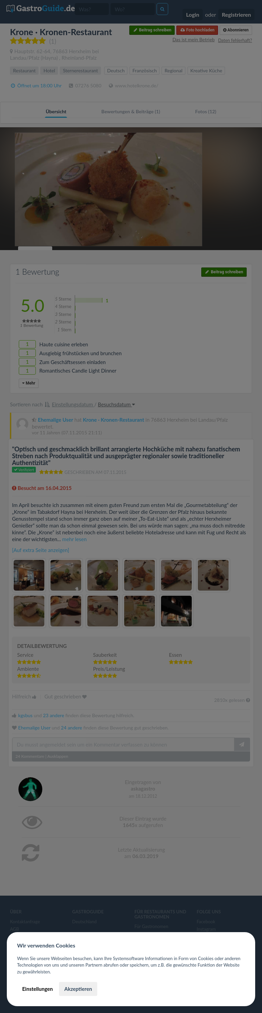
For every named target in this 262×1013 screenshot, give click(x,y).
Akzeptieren (78, 989)
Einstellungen (37, 989)
